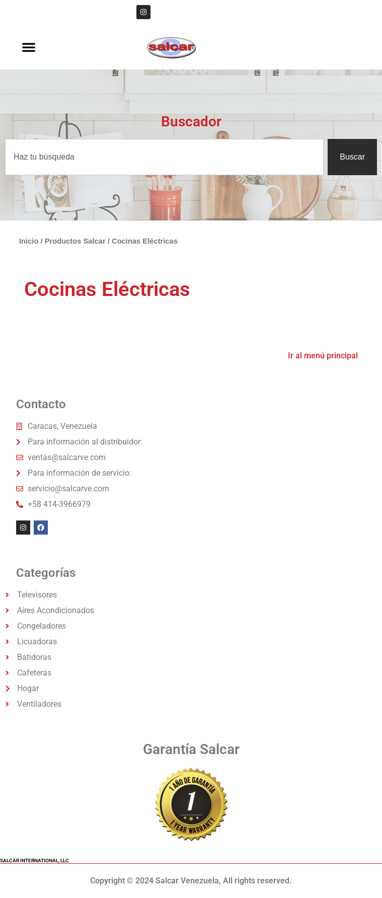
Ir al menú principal (323, 355)
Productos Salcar (75, 241)
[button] (28, 46)
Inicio (28, 241)
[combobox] (164, 157)
